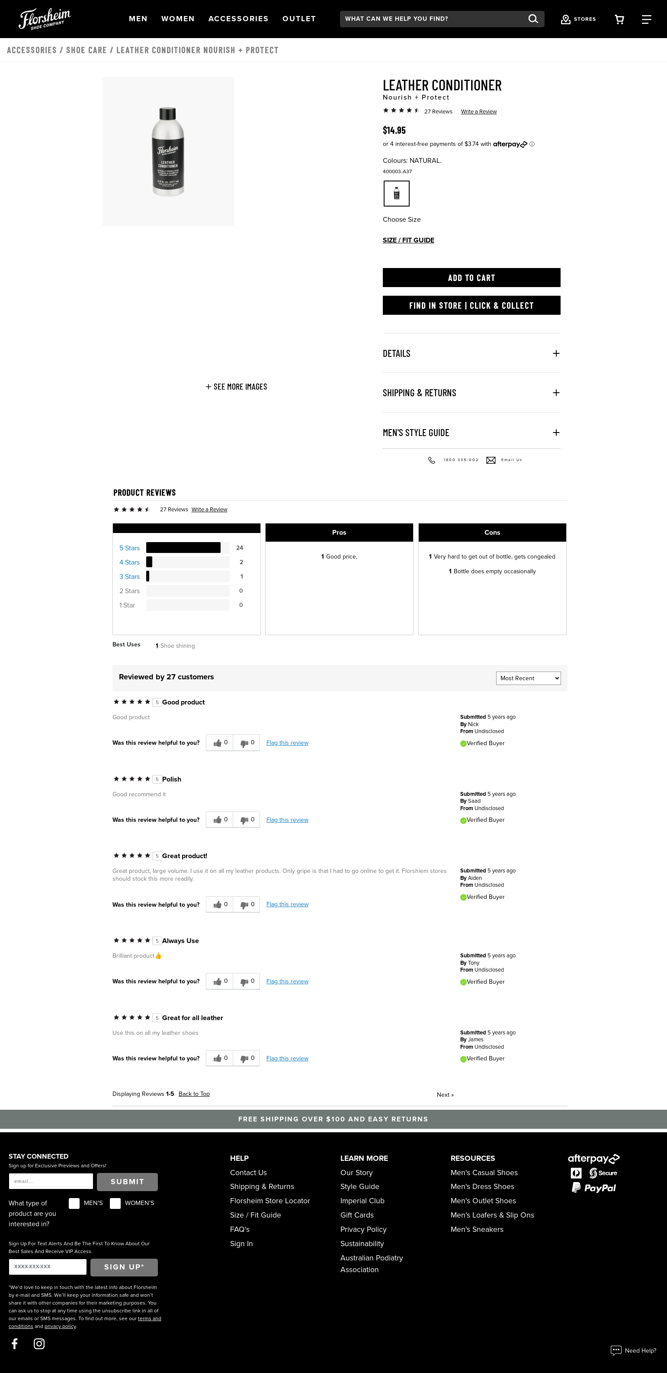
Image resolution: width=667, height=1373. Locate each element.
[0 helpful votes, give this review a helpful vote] (219, 742)
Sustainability (362, 1243)
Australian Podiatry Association (371, 1263)
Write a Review (479, 111)
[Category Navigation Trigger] (646, 19)
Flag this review (287, 742)
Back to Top (194, 1094)
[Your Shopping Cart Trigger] (619, 19)
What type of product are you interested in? (32, 1213)
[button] (138, 19)
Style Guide (359, 1186)
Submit (127, 1181)
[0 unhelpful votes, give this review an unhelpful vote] (246, 742)
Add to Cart (472, 277)
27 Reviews (438, 111)
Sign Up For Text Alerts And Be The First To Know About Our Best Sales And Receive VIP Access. (79, 1247)
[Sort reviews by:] (528, 678)
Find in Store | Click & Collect (471, 305)
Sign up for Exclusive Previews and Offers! (57, 1166)
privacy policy (60, 1326)
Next (445, 1094)
